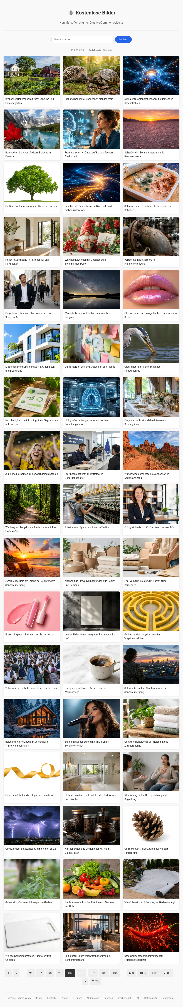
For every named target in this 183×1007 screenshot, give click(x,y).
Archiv (65, 998)
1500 (155, 973)
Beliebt (39, 998)
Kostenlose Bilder (91, 13)
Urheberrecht (124, 998)
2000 (167, 973)
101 (81, 973)
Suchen (123, 39)
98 (50, 973)
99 (59, 973)
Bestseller (52, 998)
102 (92, 973)
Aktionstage (93, 998)
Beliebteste (95, 50)
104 (115, 973)
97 (40, 973)
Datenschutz (150, 998)
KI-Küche (77, 998)
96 (30, 973)
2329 (95, 981)
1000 (143, 973)
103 (104, 973)
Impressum (168, 998)
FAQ (137, 998)
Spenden (108, 998)
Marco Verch (24, 998)
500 (131, 973)
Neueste (107, 50)
